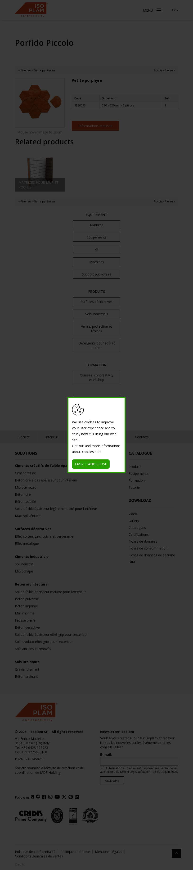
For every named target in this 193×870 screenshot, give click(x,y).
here (98, 451)
